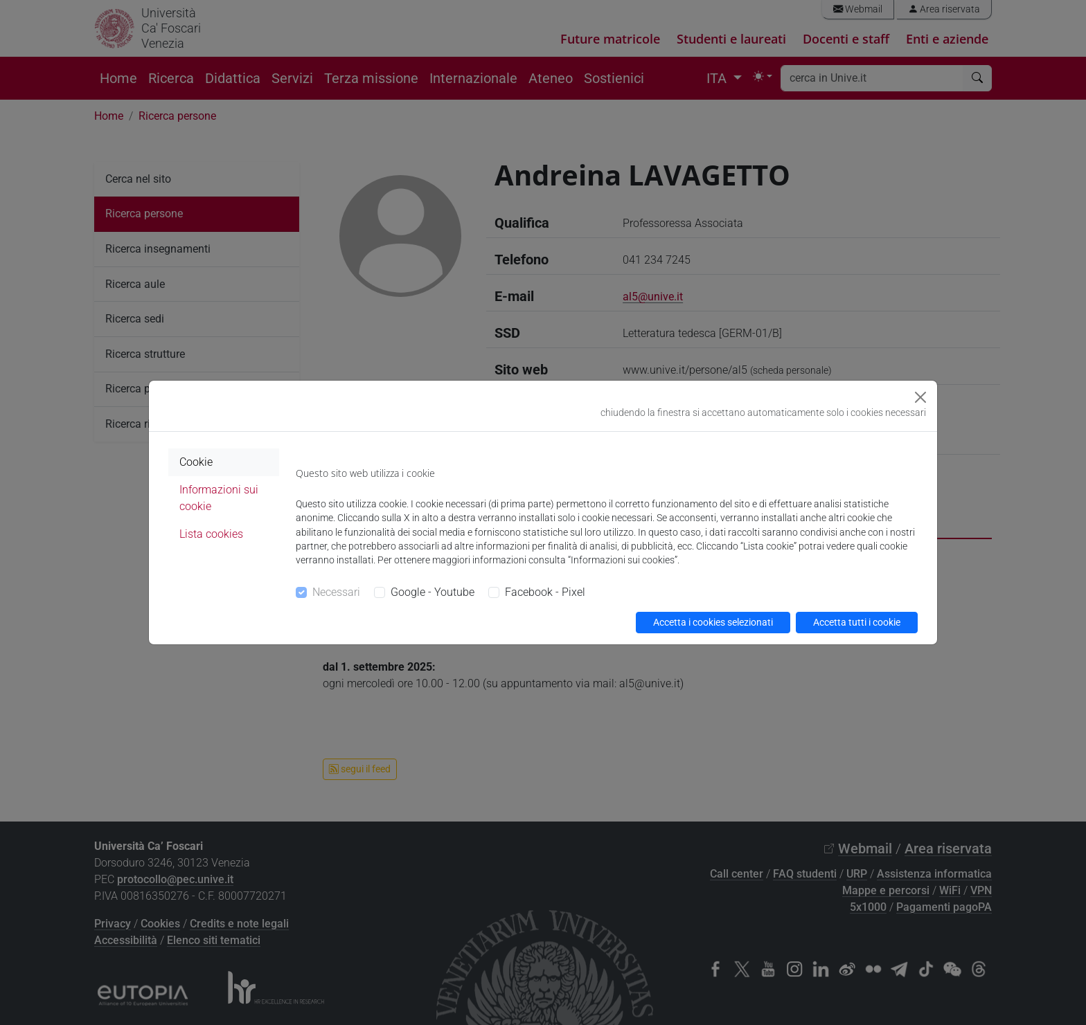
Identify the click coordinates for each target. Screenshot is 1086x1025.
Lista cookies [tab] (211, 534)
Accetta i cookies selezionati (713, 622)
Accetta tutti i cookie (856, 622)
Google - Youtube (432, 592)
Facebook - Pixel (545, 592)
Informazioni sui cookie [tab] (218, 498)
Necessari (336, 592)
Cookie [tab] (196, 462)
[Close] (920, 397)
